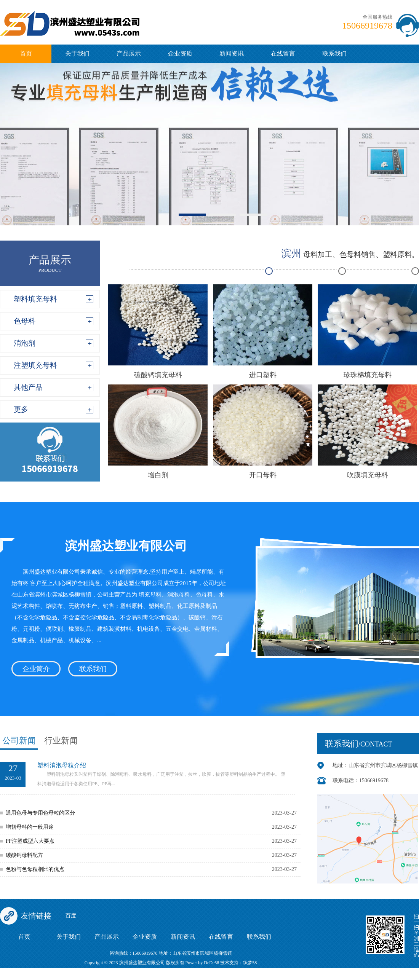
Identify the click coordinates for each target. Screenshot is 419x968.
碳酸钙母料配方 (24, 855)
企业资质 (180, 53)
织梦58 (250, 962)
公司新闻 (19, 740)
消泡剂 (24, 343)
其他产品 (28, 387)
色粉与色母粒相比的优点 (35, 869)
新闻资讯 (231, 53)
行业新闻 (61, 740)
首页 (26, 53)
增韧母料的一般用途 (30, 827)
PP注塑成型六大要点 (30, 841)
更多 (21, 409)
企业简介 (36, 669)
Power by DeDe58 (202, 962)
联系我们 (334, 53)
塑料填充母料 (35, 299)
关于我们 (77, 53)
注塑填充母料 (35, 365)
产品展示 (129, 53)
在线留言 (283, 53)
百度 (71, 916)
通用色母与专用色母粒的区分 (40, 813)
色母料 (24, 321)
